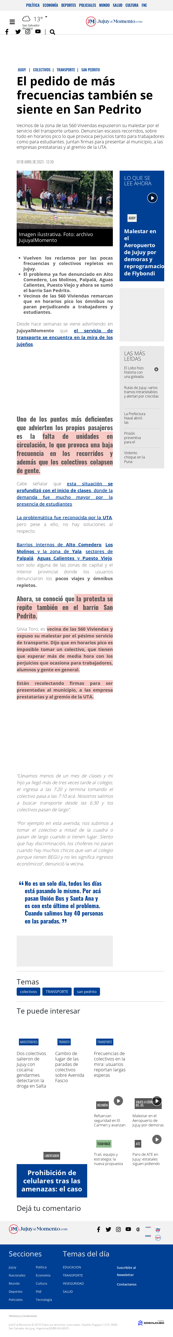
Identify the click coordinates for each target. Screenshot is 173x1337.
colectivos (28, 991)
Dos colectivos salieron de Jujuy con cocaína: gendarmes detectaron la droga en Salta (31, 1069)
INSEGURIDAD (73, 1283)
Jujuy (12, 1267)
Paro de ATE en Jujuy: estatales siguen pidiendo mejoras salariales (147, 1161)
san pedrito (87, 991)
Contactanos (127, 1284)
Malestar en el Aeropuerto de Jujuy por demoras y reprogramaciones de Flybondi (148, 1127)
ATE (138, 1143)
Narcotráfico (28, 1041)
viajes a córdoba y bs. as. (148, 1103)
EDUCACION (72, 1267)
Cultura (132, 5)
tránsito (64, 1041)
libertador (52, 1155)
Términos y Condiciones (23, 1316)
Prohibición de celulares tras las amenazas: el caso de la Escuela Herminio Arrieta (51, 1189)
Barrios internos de (59, 545)
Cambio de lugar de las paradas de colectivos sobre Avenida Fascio (69, 1067)
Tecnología (44, 1299)
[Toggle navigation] (12, 22)
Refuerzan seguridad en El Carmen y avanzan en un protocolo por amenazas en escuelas (109, 1127)
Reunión (102, 1105)
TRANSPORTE (57, 991)
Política (33, 5)
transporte (104, 1041)
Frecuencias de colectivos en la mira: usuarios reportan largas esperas (109, 1064)
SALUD (68, 1291)
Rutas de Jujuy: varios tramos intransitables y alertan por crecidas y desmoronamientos (141, 394)
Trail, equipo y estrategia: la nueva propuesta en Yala (108, 1161)
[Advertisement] (64, 950)
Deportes (68, 5)
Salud (117, 5)
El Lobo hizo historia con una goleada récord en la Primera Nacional (133, 378)
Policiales (87, 5)
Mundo (104, 5)
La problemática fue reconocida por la (64, 517)
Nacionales (17, 1275)
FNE (144, 5)
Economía (50, 5)
